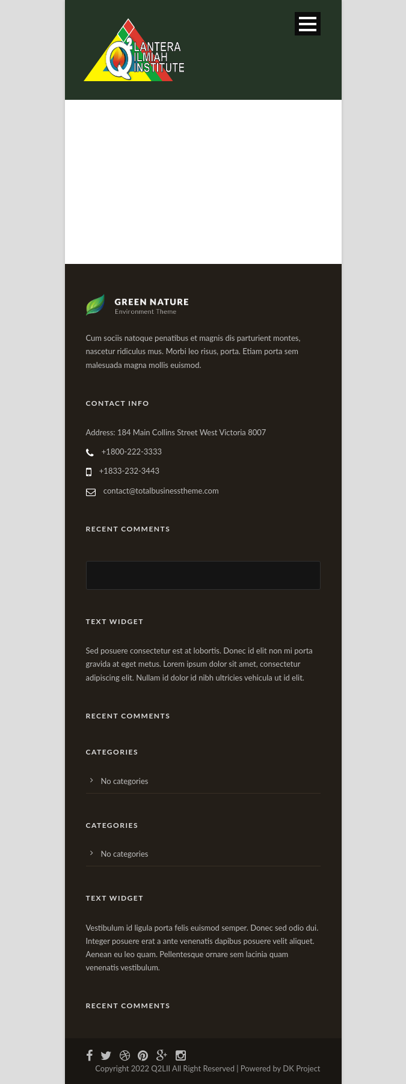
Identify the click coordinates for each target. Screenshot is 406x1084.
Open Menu (308, 23)
